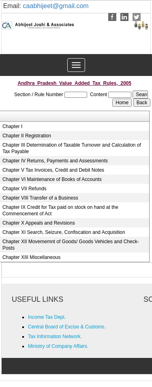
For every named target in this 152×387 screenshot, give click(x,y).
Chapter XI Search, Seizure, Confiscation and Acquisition (63, 232)
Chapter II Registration (26, 136)
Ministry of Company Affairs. (58, 346)
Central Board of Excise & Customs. (66, 327)
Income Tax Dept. (47, 317)
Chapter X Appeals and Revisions (38, 223)
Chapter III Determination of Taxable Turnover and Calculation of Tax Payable (71, 148)
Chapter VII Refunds (24, 188)
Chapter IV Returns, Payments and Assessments (55, 161)
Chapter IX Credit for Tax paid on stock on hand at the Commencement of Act (60, 210)
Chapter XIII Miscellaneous (31, 257)
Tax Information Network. (55, 336)
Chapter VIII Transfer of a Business (40, 198)
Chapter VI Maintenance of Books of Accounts (52, 179)
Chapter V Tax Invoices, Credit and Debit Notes (53, 170)
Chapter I (12, 126)
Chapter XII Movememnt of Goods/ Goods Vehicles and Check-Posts (70, 245)
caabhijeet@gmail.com (56, 5)
